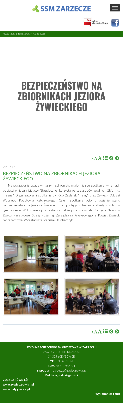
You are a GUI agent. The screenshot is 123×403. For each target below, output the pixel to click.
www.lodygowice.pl (16, 389)
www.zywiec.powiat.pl (18, 384)
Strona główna (23, 33)
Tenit (116, 394)
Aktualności (39, 33)
